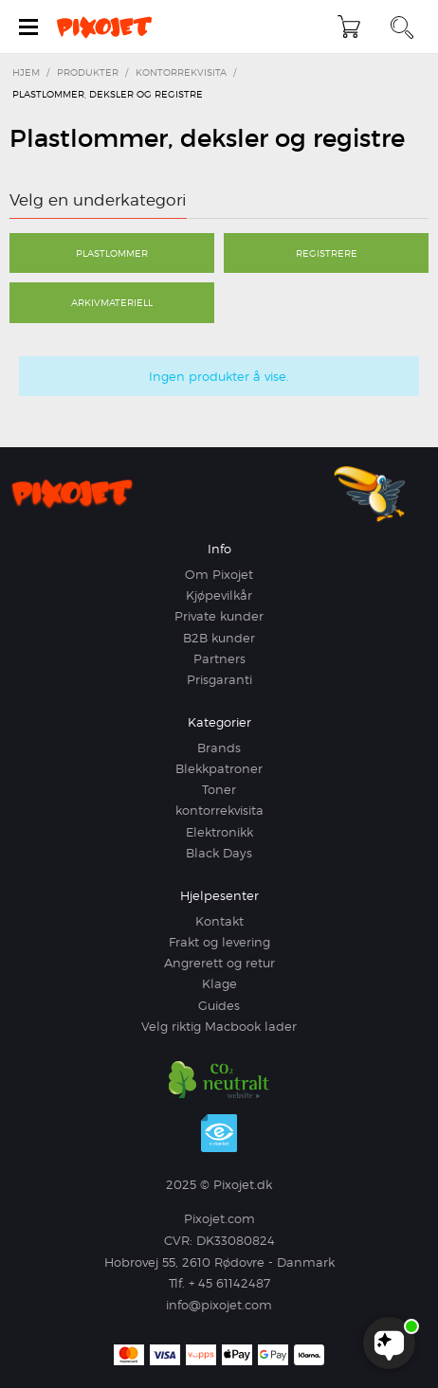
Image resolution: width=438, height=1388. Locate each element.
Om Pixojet (219, 574)
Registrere (326, 253)
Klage (219, 983)
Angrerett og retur (219, 962)
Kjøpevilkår (219, 595)
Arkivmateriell (112, 302)
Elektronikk (219, 831)
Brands (219, 747)
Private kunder (219, 615)
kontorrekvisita (219, 810)
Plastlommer (112, 253)
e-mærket (219, 1133)
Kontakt (219, 920)
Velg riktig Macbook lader (219, 1026)
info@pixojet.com (219, 1304)
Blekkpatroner (219, 768)
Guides (219, 1005)
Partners (219, 658)
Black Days (219, 852)
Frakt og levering (219, 941)
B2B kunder (219, 637)
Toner (219, 789)
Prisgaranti (219, 679)
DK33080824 (235, 1240)
